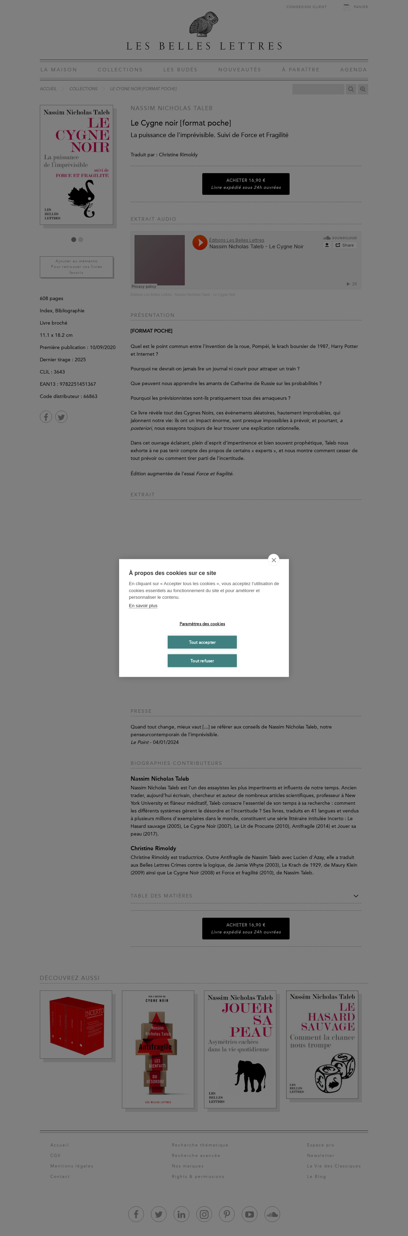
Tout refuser (202, 660)
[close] (273, 560)
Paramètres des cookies (202, 623)
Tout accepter (202, 642)
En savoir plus (143, 605)
